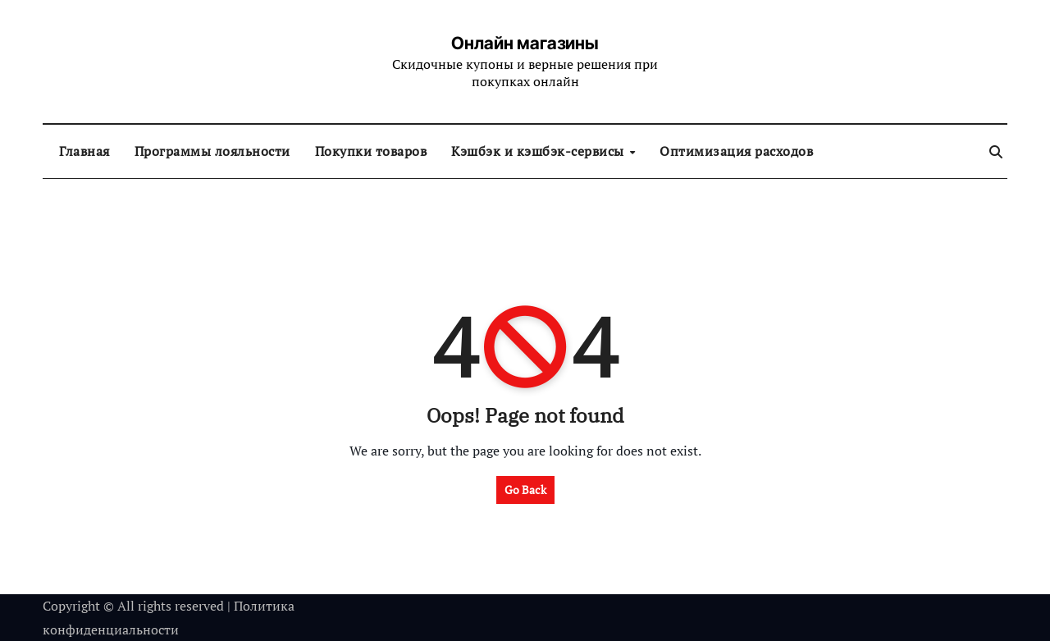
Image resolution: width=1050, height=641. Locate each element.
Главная (84, 151)
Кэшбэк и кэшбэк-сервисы (539, 151)
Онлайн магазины (525, 43)
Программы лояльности (212, 151)
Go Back (525, 489)
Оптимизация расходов (736, 151)
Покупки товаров (371, 151)
